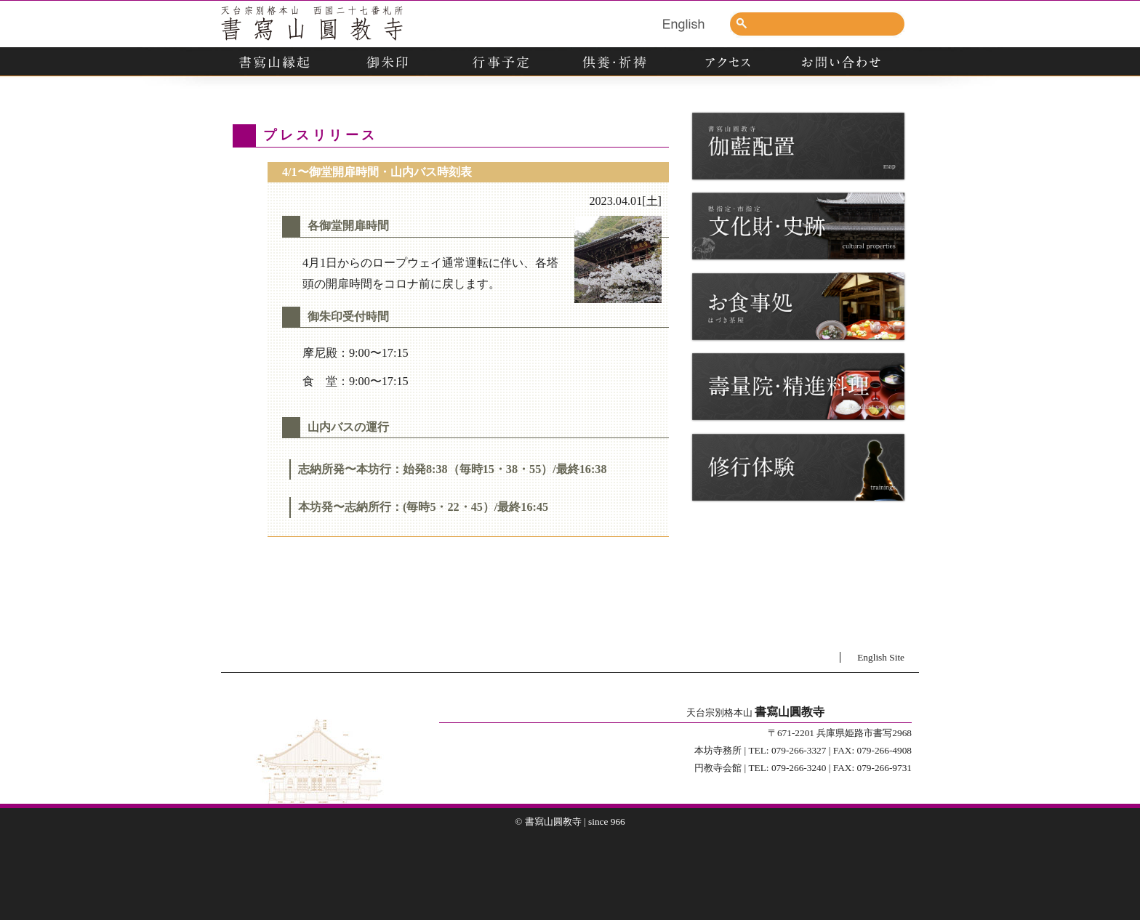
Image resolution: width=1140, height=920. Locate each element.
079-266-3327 (799, 750)
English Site (880, 657)
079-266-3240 (799, 767)
